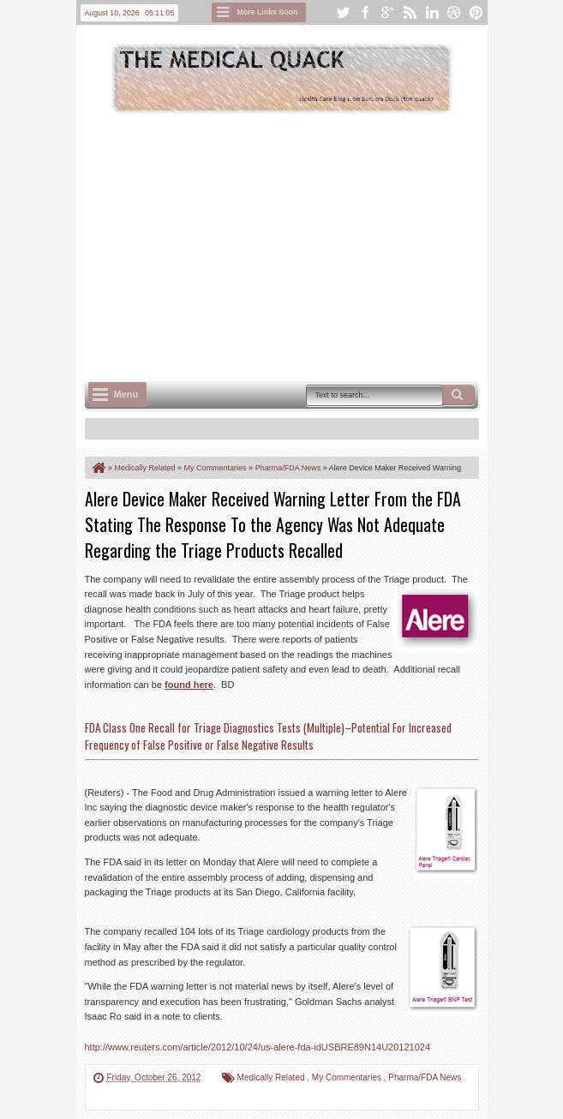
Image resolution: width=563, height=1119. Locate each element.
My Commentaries (348, 1077)
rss (409, 12)
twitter (343, 12)
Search (458, 395)
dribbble (454, 12)
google (387, 12)
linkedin (432, 12)
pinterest (476, 12)
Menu (126, 394)
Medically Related (272, 1077)
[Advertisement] (324, 245)
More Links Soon (267, 12)
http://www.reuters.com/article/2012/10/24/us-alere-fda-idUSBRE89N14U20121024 (258, 1047)
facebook (365, 12)
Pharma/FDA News (424, 1077)
